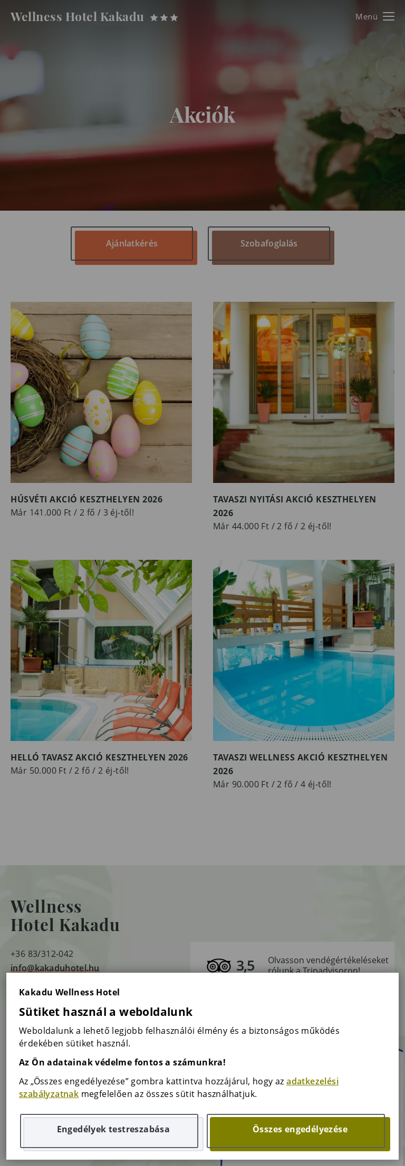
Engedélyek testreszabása (113, 1129)
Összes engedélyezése (300, 1129)
